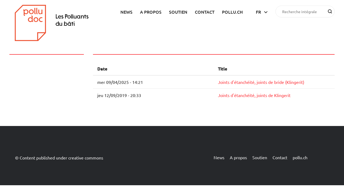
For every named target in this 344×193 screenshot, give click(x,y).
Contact (204, 12)
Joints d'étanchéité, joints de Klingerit (254, 95)
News (126, 12)
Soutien (178, 12)
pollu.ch (232, 12)
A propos (151, 12)
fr (258, 12)
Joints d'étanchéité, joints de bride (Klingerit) (261, 82)
